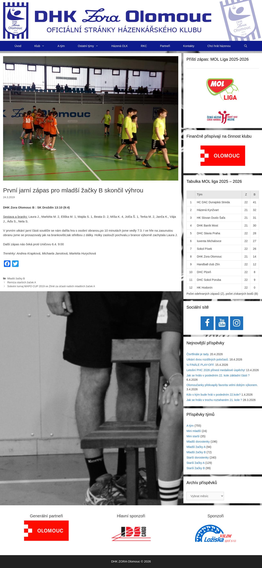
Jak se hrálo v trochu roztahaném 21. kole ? (214, 400)
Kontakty (188, 46)
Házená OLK (119, 46)
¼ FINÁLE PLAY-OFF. (200, 364)
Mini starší (193, 436)
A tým (61, 46)
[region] (222, 157)
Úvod (18, 46)
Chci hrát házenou (219, 46)
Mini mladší (193, 431)
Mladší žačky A (196, 447)
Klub (42, 46)
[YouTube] (221, 323)
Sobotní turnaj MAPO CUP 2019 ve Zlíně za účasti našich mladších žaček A (51, 286)
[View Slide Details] (222, 155)
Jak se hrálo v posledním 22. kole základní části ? (218, 375)
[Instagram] (236, 323)
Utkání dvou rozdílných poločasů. (207, 359)
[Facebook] (207, 323)
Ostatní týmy (91, 46)
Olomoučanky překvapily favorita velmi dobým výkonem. (222, 385)
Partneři (165, 46)
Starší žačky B (195, 468)
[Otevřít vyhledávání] (245, 46)
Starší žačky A (195, 462)
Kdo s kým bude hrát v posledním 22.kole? (213, 394)
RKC (144, 46)
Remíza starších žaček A (21, 282)
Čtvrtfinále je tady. (197, 354)
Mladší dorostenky (198, 441)
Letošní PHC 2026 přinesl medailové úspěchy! (215, 370)
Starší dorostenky (197, 457)
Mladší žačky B (16, 278)
